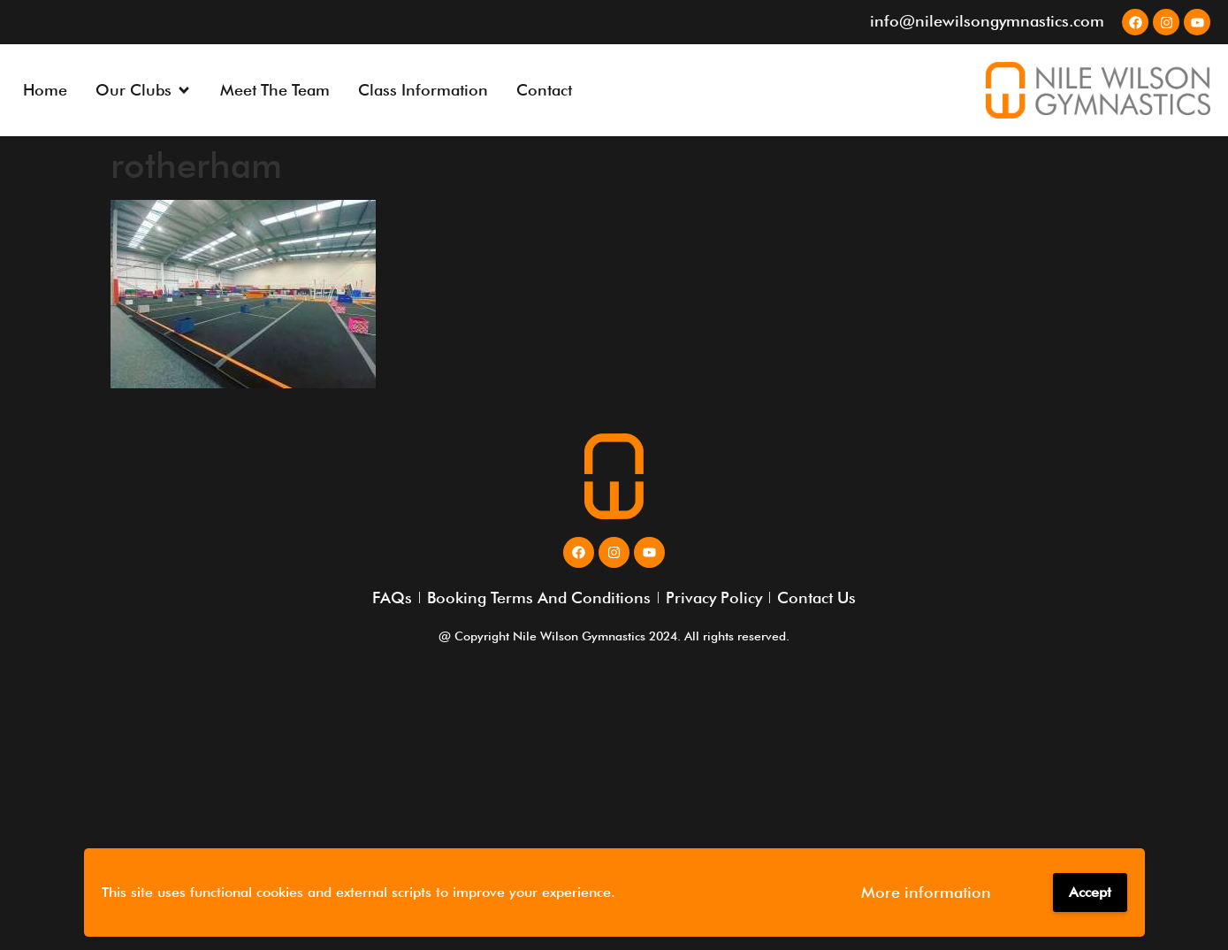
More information (926, 892)
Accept (1090, 892)
